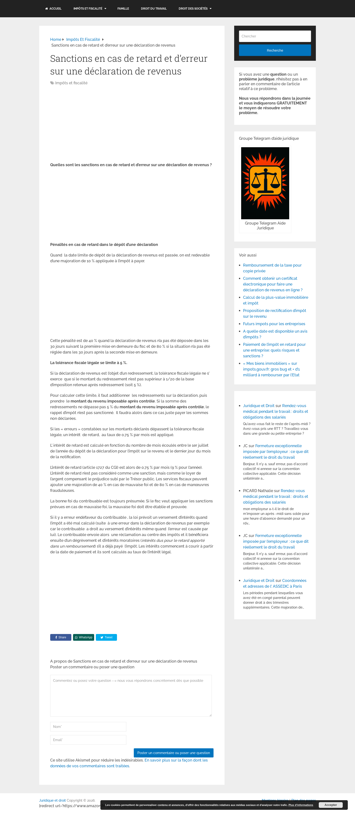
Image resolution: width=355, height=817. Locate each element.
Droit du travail (154, 8)
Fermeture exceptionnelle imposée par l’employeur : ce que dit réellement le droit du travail (276, 452)
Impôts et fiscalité (87, 8)
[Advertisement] (90, 124)
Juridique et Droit (259, 405)
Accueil (53, 8)
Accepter (330, 805)
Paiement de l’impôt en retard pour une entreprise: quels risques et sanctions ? (274, 350)
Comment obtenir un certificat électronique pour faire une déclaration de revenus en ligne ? (273, 284)
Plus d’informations (300, 805)
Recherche (275, 50)
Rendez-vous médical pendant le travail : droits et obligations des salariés (275, 411)
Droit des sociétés (193, 8)
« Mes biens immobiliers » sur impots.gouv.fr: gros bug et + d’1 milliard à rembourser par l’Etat (271, 369)
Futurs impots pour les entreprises (274, 324)
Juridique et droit (52, 800)
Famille (123, 8)
